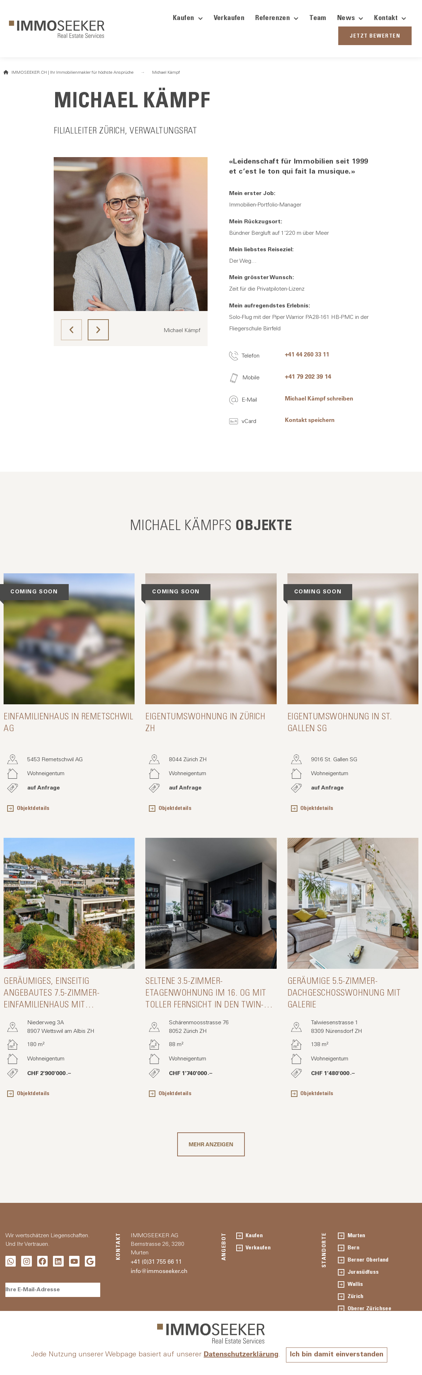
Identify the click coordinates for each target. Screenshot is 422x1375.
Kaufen (188, 19)
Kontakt (390, 19)
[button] (71, 329)
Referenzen (277, 19)
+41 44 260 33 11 (307, 354)
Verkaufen (229, 18)
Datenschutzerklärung (240, 1353)
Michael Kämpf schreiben (319, 398)
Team (317, 18)
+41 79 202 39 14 (308, 376)
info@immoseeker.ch (159, 1270)
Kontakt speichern (310, 419)
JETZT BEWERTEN (375, 36)
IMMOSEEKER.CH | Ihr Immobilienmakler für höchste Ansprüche (69, 73)
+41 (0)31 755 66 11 (156, 1261)
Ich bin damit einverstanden (337, 1355)
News (350, 19)
